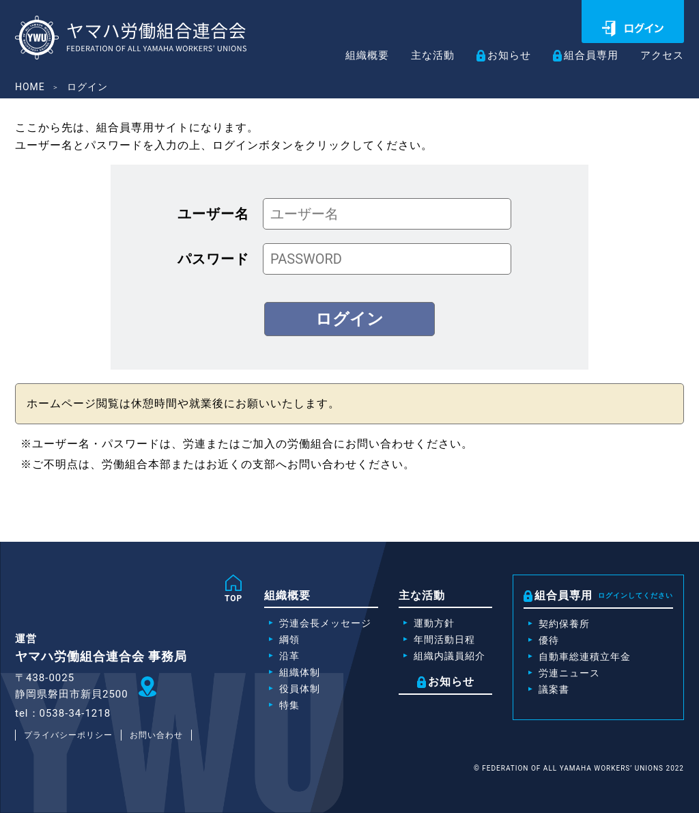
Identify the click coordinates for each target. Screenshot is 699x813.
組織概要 (354, 56)
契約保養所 (564, 623)
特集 (289, 705)
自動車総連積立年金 (585, 656)
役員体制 (299, 688)
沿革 (289, 655)
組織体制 (299, 672)
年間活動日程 (444, 639)
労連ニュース (569, 672)
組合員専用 (587, 55)
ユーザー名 (213, 214)
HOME (30, 86)
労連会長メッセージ (325, 623)
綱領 (289, 639)
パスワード (213, 259)
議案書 (554, 689)
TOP (233, 598)
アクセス (661, 56)
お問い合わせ (156, 735)
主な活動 (422, 56)
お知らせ (502, 55)
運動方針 (434, 623)
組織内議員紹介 (449, 655)
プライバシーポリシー (68, 735)
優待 (549, 640)
